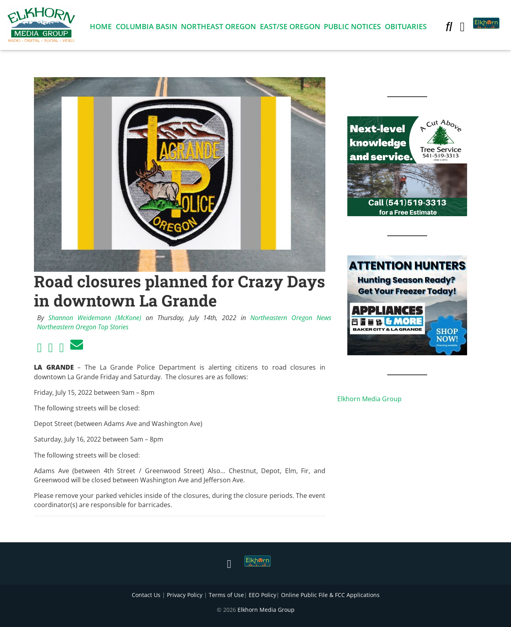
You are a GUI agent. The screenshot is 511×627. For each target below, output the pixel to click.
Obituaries (406, 28)
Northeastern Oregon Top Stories (83, 326)
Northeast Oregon (218, 28)
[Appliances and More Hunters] (407, 304)
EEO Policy (262, 595)
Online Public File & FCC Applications (330, 595)
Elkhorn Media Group (369, 398)
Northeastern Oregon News (290, 317)
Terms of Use (226, 595)
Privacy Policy (184, 595)
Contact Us (146, 595)
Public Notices (352, 28)
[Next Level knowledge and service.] (407, 165)
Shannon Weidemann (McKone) (94, 317)
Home (101, 28)
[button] (448, 28)
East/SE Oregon (290, 28)
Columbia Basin (146, 28)
